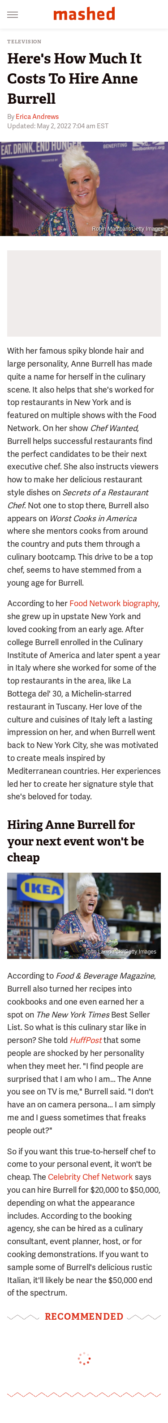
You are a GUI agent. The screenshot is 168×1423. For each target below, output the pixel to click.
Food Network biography (113, 603)
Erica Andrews (37, 116)
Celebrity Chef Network (90, 1177)
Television (24, 41)
